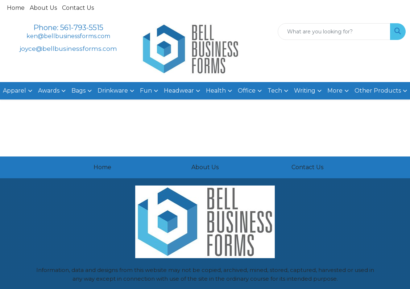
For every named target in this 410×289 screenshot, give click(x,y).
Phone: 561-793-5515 (68, 27)
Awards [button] (48, 90)
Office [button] (247, 90)
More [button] (335, 90)
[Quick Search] (334, 31)
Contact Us (78, 7)
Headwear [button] (179, 90)
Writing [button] (304, 90)
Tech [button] (275, 90)
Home (16, 7)
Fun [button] (146, 90)
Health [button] (216, 90)
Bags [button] (78, 90)
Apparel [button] (14, 90)
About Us (43, 7)
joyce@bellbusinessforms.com (68, 48)
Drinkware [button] (113, 90)
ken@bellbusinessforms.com (68, 36)
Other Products (378, 90)
